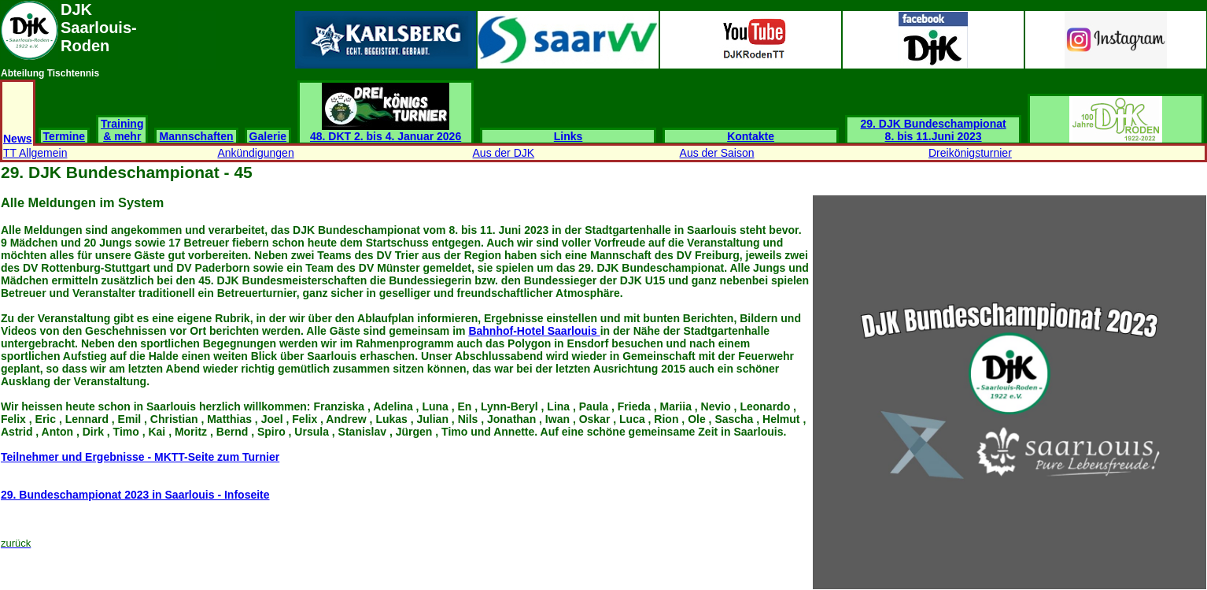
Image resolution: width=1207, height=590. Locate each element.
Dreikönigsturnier (970, 153)
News (17, 138)
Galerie (267, 136)
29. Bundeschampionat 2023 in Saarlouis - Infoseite (135, 494)
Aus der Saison (717, 153)
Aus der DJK (504, 153)
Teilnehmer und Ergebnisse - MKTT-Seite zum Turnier (140, 457)
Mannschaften (196, 136)
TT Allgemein (35, 153)
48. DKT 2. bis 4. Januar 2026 (385, 131)
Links (568, 136)
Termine (64, 136)
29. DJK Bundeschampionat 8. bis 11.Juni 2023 (933, 130)
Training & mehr (122, 130)
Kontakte (750, 136)
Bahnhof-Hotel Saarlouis (534, 331)
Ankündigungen (255, 153)
